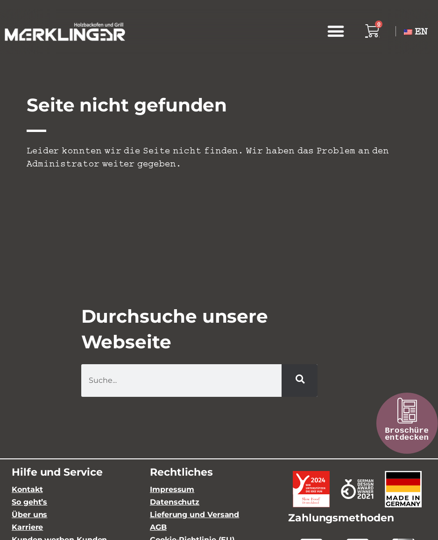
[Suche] (300, 380)
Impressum (172, 490)
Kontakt (27, 490)
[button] (335, 31)
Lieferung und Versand (194, 515)
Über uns (29, 515)
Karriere (27, 527)
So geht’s (29, 502)
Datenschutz (174, 502)
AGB (158, 527)
